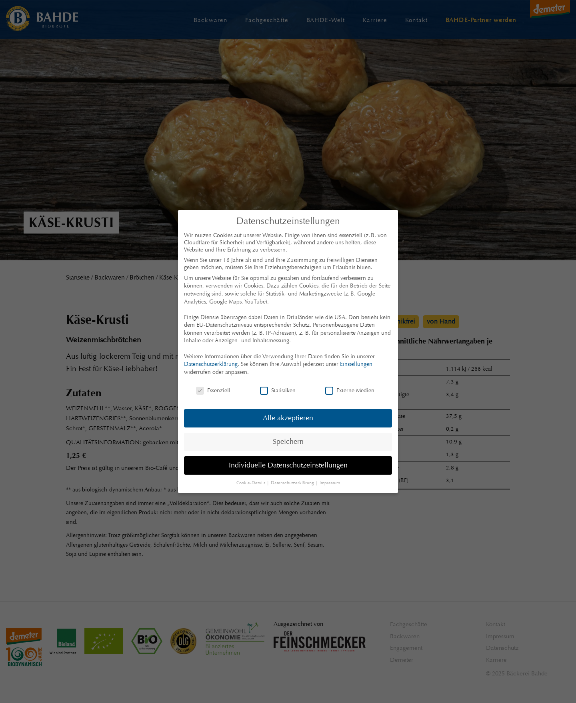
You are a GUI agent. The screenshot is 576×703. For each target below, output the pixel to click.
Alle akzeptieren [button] (288, 417)
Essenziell (213, 390)
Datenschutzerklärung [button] (293, 483)
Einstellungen (356, 363)
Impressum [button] (330, 483)
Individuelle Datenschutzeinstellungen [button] (288, 465)
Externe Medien (349, 390)
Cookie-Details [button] (251, 483)
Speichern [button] (288, 441)
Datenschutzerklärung (211, 363)
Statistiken (278, 390)
